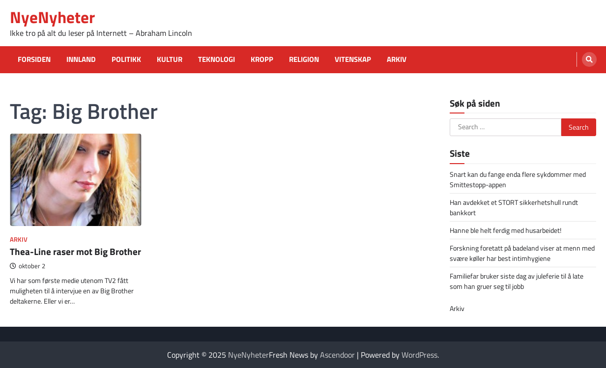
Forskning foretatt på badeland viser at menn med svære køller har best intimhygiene (522, 253)
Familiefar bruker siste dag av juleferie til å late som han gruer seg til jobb (516, 281)
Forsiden (34, 59)
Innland (81, 59)
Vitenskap (353, 59)
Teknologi (216, 59)
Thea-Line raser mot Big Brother (75, 251)
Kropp (262, 59)
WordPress (419, 355)
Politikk (126, 59)
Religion (304, 59)
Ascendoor (337, 355)
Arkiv (396, 59)
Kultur (169, 59)
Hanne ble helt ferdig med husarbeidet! (505, 230)
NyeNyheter (52, 16)
